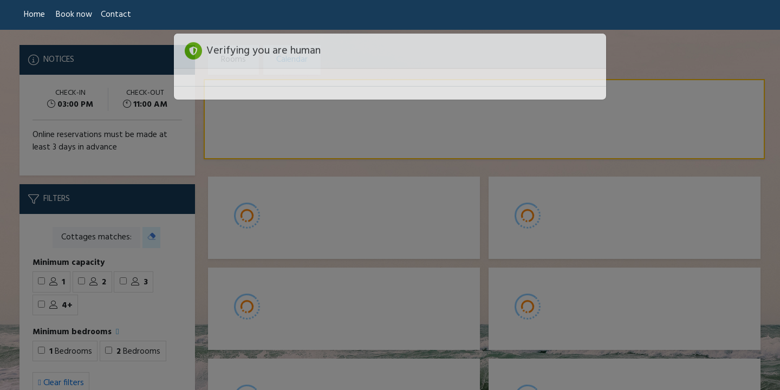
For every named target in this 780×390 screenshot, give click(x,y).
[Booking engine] (390, 210)
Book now (74, 14)
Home (34, 14)
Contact (116, 14)
